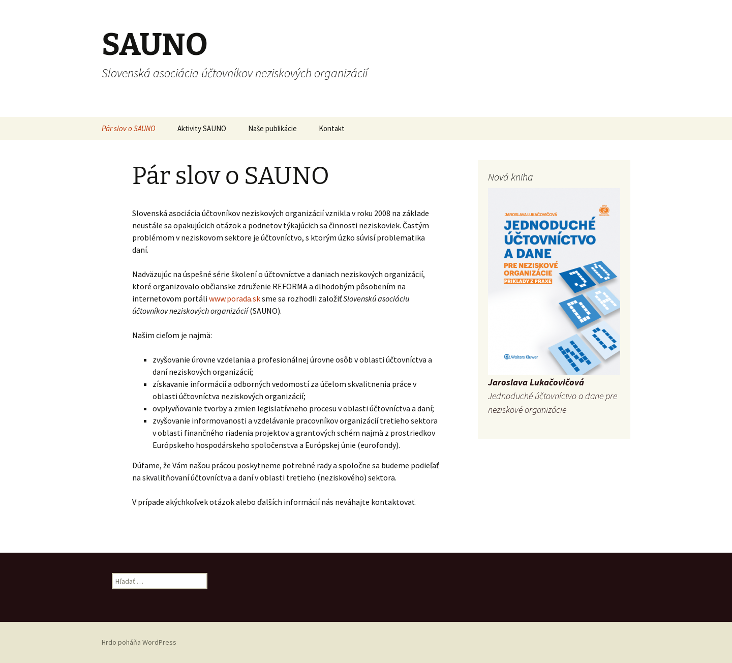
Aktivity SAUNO (201, 128)
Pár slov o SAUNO (129, 128)
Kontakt (332, 128)
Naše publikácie (272, 128)
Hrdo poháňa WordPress (139, 642)
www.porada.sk (235, 298)
